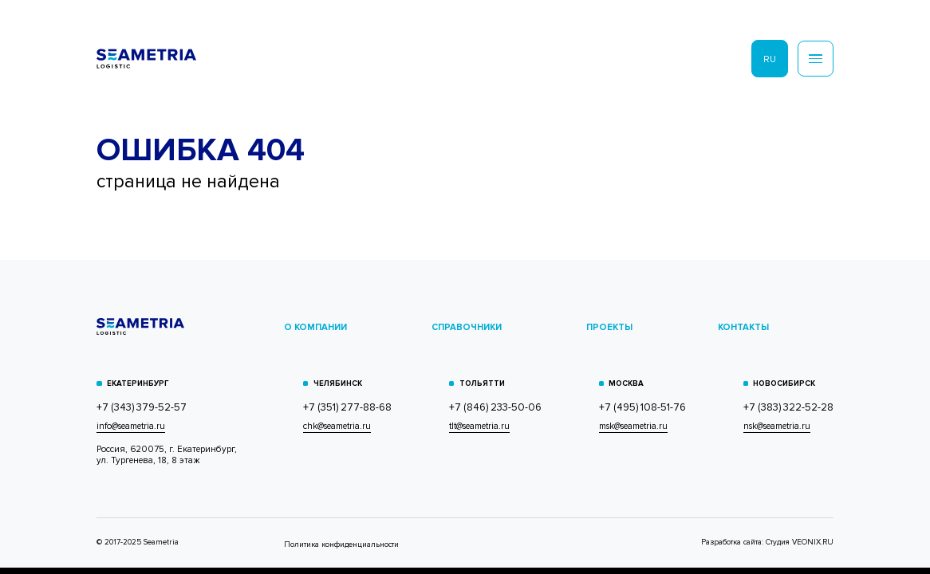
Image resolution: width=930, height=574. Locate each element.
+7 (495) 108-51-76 (642, 408)
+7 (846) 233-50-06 (495, 408)
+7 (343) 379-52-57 (142, 408)
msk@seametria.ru (633, 426)
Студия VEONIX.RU (799, 542)
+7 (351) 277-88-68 (347, 408)
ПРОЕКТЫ (609, 327)
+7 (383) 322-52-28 (788, 408)
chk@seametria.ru (337, 426)
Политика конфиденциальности (341, 544)
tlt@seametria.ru (479, 426)
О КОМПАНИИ (315, 327)
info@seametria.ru (131, 426)
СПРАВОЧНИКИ (467, 327)
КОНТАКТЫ (743, 327)
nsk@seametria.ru (776, 426)
